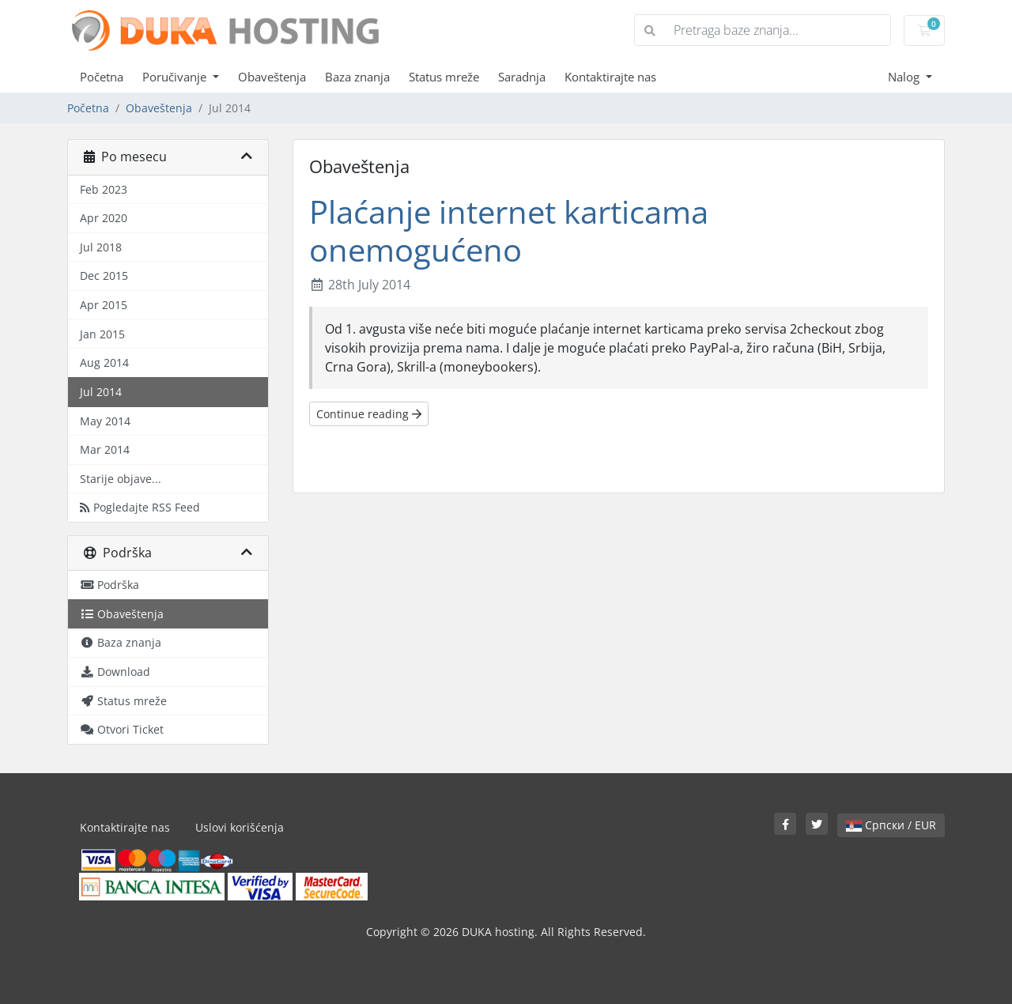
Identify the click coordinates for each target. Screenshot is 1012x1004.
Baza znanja (357, 77)
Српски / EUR (891, 824)
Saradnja (522, 77)
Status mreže (444, 77)
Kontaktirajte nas (610, 77)
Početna (101, 77)
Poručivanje (176, 77)
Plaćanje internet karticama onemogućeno (508, 230)
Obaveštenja (272, 77)
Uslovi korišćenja (239, 827)
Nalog (905, 77)
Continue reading (368, 413)
